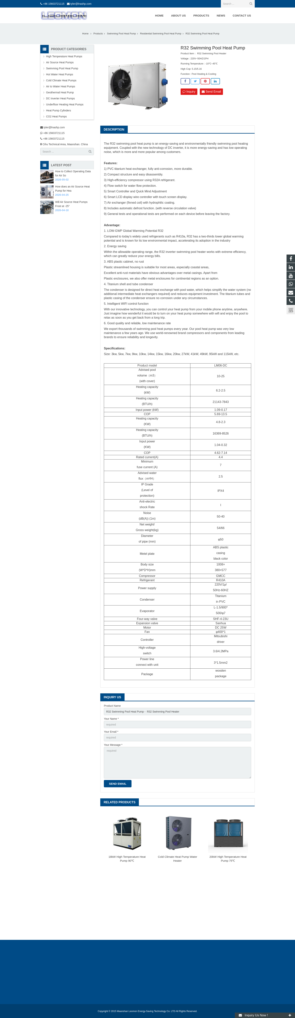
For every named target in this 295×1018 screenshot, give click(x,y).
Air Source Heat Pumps (60, 62)
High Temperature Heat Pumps (64, 56)
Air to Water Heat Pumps (60, 86)
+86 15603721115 (53, 3)
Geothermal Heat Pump (60, 92)
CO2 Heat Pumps (56, 116)
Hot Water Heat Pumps (59, 74)
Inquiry (188, 91)
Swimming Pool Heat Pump (62, 68)
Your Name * (111, 718)
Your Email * (111, 731)
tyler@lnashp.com (80, 3)
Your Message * (113, 744)
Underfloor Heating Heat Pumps (64, 104)
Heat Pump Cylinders (58, 110)
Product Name (112, 705)
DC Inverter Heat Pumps (60, 98)
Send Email (211, 91)
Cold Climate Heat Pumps (61, 80)
